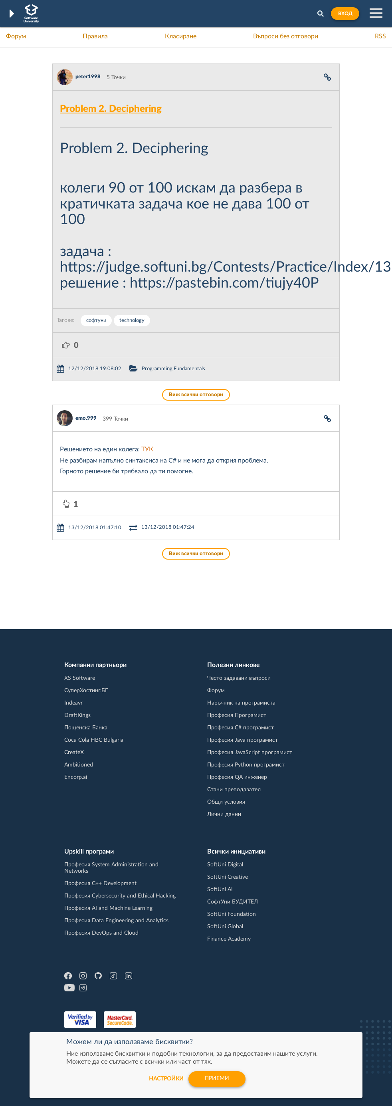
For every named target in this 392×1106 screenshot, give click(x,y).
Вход (345, 13)
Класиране (180, 36)
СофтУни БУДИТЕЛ (232, 902)
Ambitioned (78, 765)
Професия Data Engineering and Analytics (116, 920)
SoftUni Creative (227, 877)
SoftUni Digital (225, 865)
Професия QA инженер (237, 777)
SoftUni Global (225, 926)
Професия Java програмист (242, 740)
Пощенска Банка (85, 728)
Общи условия (226, 802)
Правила (95, 36)
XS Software (79, 678)
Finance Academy (229, 939)
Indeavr (73, 703)
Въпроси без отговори (285, 36)
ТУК (147, 449)
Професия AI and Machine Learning (108, 908)
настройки (165, 1079)
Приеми (217, 1079)
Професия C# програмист (240, 728)
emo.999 (86, 418)
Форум (16, 36)
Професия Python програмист (246, 765)
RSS (380, 36)
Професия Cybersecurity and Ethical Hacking (120, 896)
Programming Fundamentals (173, 368)
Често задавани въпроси (239, 678)
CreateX (74, 752)
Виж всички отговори (196, 394)
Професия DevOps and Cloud (101, 933)
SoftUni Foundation (231, 914)
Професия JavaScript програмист (249, 752)
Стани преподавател (234, 789)
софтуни (96, 320)
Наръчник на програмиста (241, 703)
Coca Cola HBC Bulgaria (93, 740)
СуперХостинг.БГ (86, 690)
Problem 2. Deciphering (111, 109)
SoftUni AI (220, 889)
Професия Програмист (236, 715)
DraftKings (77, 715)
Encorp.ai (75, 777)
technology (132, 320)
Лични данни (224, 814)
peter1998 (88, 76)
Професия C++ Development (100, 883)
